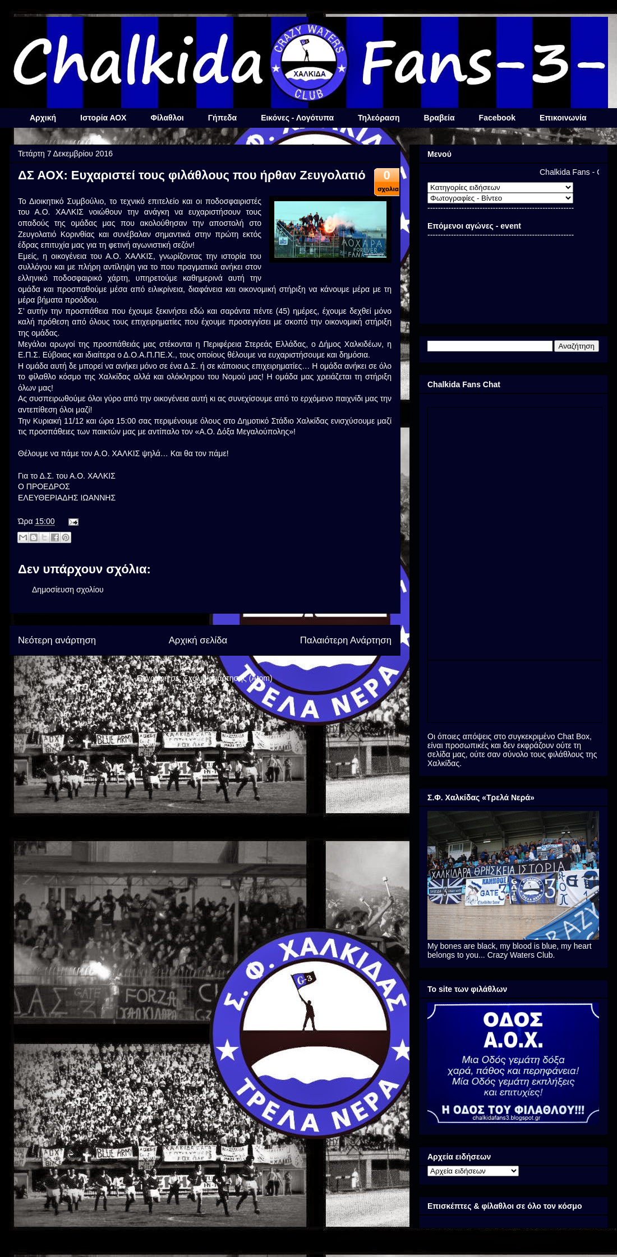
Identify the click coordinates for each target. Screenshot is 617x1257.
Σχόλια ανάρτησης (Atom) (228, 678)
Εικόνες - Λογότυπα (297, 117)
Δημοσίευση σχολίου (68, 589)
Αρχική (43, 117)
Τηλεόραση (378, 117)
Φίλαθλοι (166, 117)
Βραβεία (439, 117)
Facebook (497, 117)
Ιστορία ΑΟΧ (103, 117)
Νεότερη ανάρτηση (57, 640)
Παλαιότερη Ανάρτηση (346, 640)
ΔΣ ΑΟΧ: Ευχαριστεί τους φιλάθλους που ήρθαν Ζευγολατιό (192, 175)
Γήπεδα (222, 117)
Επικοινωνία (563, 117)
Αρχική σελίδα (198, 640)
